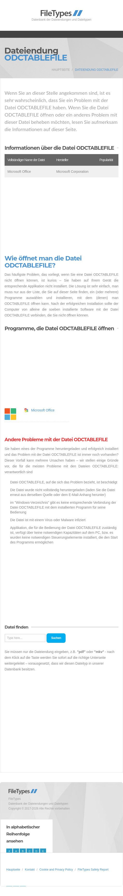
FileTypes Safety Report (93, 869)
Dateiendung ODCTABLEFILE (96, 69)
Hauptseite (61, 69)
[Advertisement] (61, 216)
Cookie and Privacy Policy (56, 869)
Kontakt (30, 869)
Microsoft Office (43, 410)
